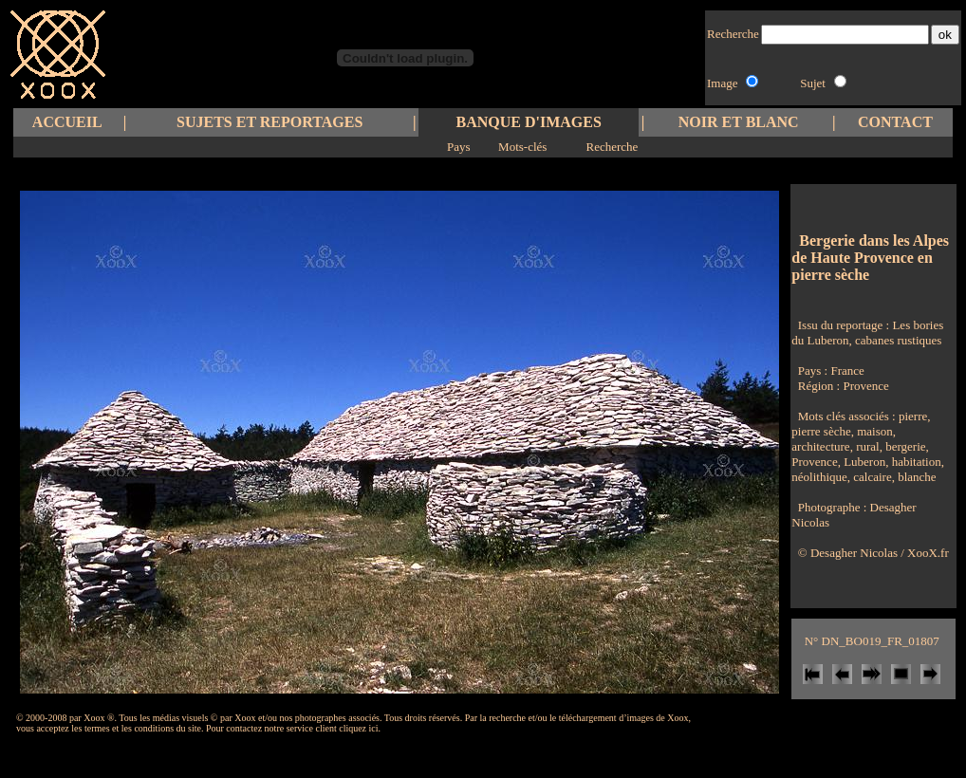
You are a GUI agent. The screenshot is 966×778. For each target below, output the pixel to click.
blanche (916, 477)
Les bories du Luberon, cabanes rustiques (867, 332)
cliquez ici (358, 728)
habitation (914, 461)
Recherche (611, 146)
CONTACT (895, 122)
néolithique (819, 477)
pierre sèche (820, 431)
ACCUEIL (67, 122)
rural (866, 446)
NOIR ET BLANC (738, 122)
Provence (865, 386)
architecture (820, 446)
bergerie (904, 446)
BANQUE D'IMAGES (529, 122)
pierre (913, 416)
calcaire (871, 477)
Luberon (863, 461)
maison (873, 431)
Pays (459, 146)
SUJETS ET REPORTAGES (269, 122)
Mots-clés (522, 146)
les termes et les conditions (122, 728)
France (847, 370)
